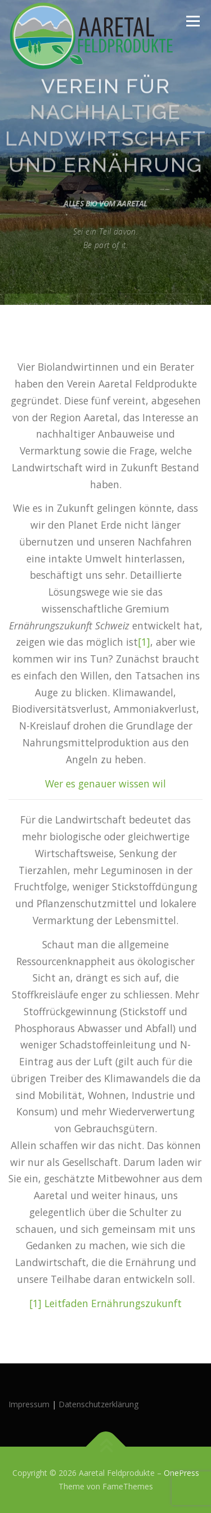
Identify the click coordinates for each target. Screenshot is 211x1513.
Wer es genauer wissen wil (105, 783)
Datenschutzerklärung (98, 1404)
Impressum (29, 1404)
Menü (192, 21)
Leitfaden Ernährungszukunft (113, 1303)
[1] (144, 642)
